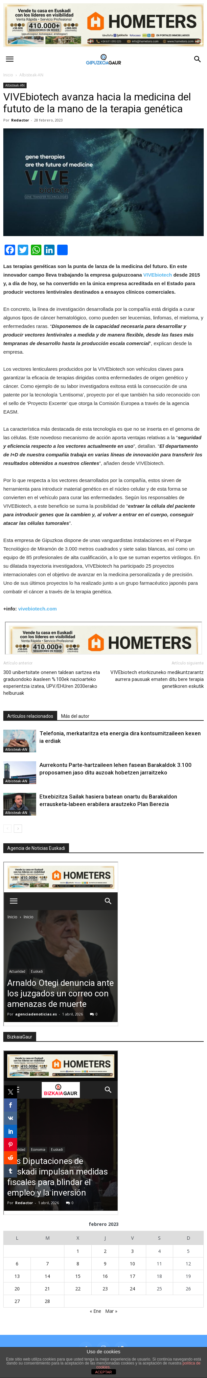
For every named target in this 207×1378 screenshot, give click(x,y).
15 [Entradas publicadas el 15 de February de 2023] (77, 1276)
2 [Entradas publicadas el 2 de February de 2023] (105, 1251)
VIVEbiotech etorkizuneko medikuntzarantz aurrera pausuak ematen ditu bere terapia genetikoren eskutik (157, 679)
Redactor (20, 120)
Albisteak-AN (15, 85)
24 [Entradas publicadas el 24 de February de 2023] (132, 1288)
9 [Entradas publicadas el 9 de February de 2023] (105, 1263)
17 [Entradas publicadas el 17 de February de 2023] (132, 1276)
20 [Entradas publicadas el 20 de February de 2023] (17, 1288)
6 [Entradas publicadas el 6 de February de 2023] (17, 1263)
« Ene (95, 1311)
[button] (198, 59)
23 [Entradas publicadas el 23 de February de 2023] (105, 1288)
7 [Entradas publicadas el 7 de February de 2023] (47, 1263)
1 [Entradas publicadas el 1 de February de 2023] (78, 1251)
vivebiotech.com (37, 608)
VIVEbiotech (157, 275)
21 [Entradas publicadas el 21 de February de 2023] (47, 1288)
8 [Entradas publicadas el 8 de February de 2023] (78, 1263)
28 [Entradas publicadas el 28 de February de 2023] (47, 1301)
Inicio (8, 75)
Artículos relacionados (30, 716)
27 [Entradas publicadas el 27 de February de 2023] (17, 1301)
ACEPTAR (103, 1372)
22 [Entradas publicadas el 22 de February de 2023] (77, 1288)
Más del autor (75, 716)
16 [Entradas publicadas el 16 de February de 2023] (105, 1276)
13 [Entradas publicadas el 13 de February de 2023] (17, 1276)
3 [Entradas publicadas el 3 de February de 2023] (132, 1251)
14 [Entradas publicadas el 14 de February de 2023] (47, 1276)
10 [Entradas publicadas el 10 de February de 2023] (132, 1263)
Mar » (111, 1311)
